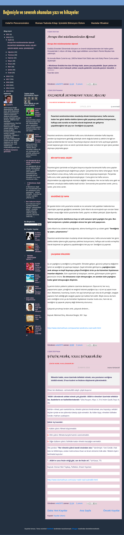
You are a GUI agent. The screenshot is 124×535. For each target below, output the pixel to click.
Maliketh (50, 529)
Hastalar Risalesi (99, 23)
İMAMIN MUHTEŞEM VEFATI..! (31, 257)
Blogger (75, 529)
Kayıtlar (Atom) (59, 516)
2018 (8, 76)
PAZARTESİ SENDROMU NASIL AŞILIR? (76, 95)
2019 (8, 37)
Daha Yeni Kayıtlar (57, 510)
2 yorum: (79, 345)
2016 (8, 82)
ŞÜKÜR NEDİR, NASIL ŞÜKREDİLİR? (74, 356)
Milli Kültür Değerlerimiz (30, 299)
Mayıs (10, 61)
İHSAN (110, 368)
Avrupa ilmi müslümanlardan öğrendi (71, 37)
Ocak (10, 73)
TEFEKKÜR (116, 368)
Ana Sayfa (85, 510)
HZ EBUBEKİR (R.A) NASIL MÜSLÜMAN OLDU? (33, 162)
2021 (8, 34)
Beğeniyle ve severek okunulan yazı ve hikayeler (41, 12)
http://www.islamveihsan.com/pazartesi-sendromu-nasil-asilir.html (74, 328)
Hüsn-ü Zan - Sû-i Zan (38, 317)
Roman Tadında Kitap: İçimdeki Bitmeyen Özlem (60, 23)
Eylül (10, 40)
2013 (8, 91)
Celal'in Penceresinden (17, 23)
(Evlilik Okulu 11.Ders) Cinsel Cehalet (38, 267)
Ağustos (11, 52)
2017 (8, 79)
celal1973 (9, 105)
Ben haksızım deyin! (33, 201)
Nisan (10, 64)
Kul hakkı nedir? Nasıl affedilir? (38, 247)
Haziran (11, 58)
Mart (9, 67)
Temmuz (11, 55)
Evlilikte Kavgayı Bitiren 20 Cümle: (38, 236)
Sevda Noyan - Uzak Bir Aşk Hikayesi (38, 307)
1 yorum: (79, 503)
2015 (8, 85)
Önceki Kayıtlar (111, 510)
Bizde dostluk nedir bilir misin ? (37, 278)
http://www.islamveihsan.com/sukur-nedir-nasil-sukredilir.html (72, 480)
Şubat (10, 70)
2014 (8, 88)
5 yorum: (79, 84)
